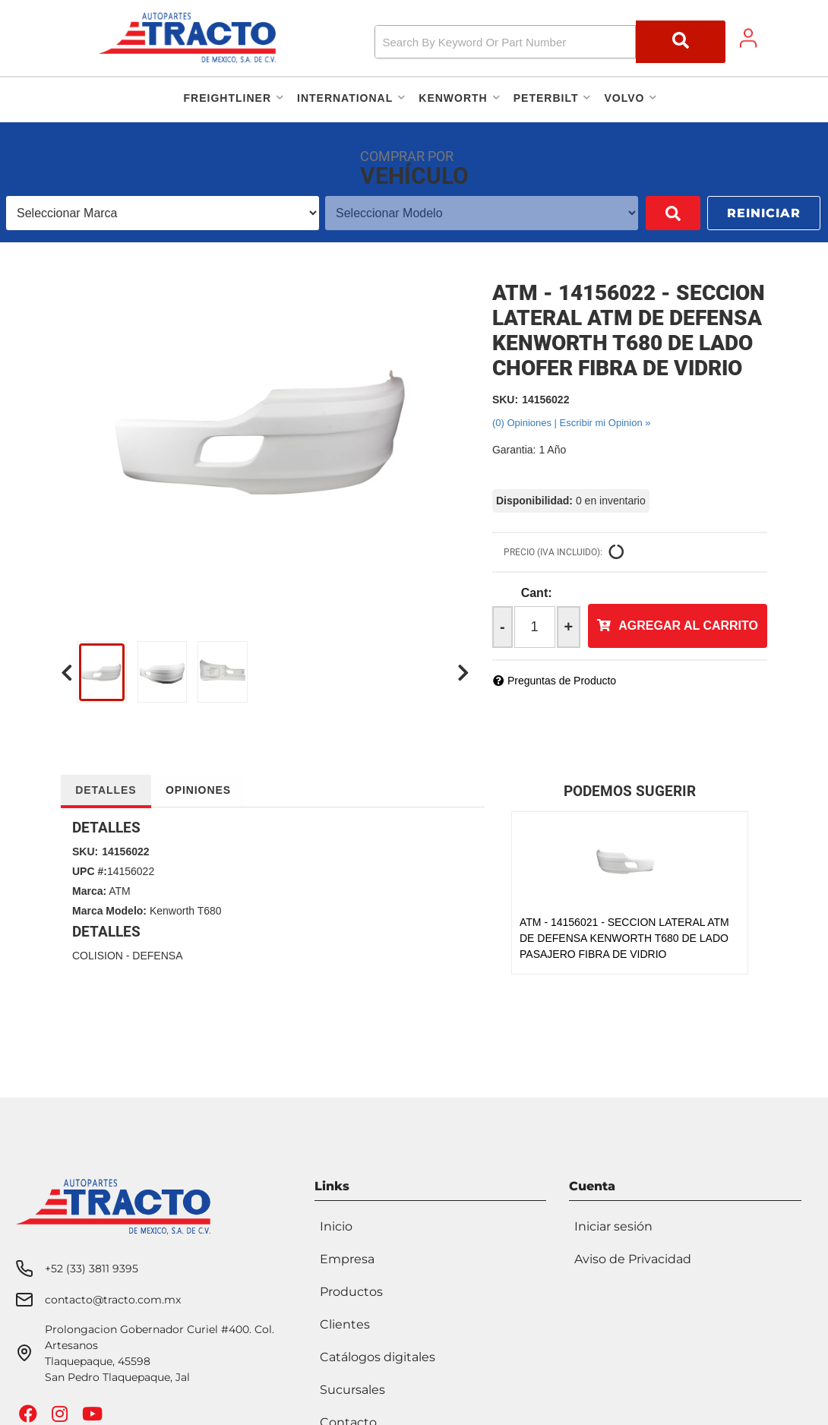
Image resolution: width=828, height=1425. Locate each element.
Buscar (651, 213)
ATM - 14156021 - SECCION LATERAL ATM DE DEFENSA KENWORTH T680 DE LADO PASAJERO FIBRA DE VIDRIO (624, 938)
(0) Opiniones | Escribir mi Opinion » (571, 422)
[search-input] (504, 42)
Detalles (106, 790)
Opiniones (201, 790)
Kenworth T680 (186, 911)
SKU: (505, 399)
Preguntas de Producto (561, 681)
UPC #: (89, 871)
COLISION (97, 955)
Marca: (89, 891)
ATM (120, 891)
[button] (550, 42)
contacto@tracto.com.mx (113, 1295)
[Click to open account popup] (748, 38)
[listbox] (151, 213)
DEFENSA (157, 955)
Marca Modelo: (109, 911)
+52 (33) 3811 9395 (91, 1264)
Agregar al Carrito (688, 625)
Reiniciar (764, 213)
